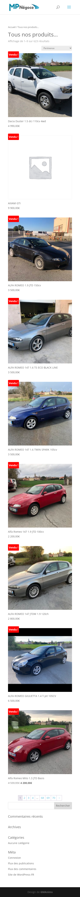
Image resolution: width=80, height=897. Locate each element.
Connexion (14, 857)
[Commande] (56, 48)
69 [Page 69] (48, 798)
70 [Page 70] (53, 798)
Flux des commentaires (22, 869)
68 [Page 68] (42, 798)
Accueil (11, 27)
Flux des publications (21, 863)
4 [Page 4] (33, 798)
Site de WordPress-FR (21, 874)
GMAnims (46, 892)
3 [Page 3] (28, 798)
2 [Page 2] (24, 798)
